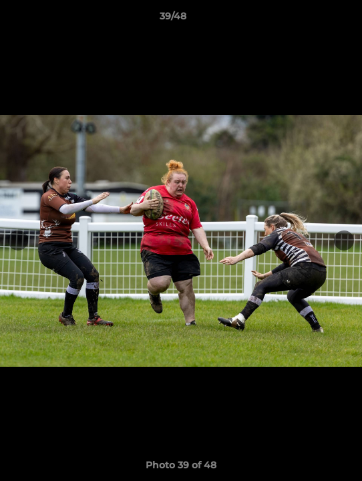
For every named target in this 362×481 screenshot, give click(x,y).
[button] (314, 19)
